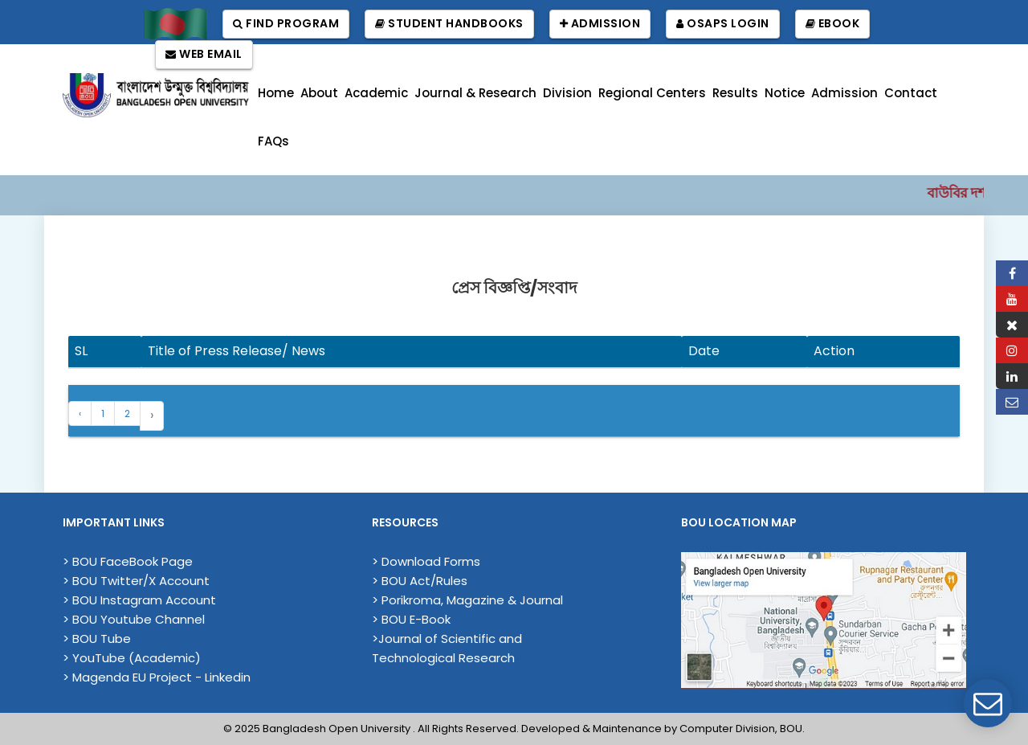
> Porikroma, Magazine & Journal (467, 599)
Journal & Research (475, 92)
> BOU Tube (97, 638)
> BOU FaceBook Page (128, 561)
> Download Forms (426, 561)
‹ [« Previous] (80, 413)
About (319, 92)
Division (567, 92)
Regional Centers (652, 92)
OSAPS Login (722, 23)
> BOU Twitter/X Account (136, 580)
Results (735, 92)
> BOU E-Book (411, 619)
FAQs (273, 141)
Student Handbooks (449, 23)
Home (276, 92)
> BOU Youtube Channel (134, 619)
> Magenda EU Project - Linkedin (157, 677)
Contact (910, 92)
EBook (833, 23)
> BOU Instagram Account (139, 599)
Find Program (286, 23)
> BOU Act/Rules (419, 580)
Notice (785, 92)
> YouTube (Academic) (132, 657)
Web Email (204, 54)
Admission (600, 23)
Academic (376, 92)
